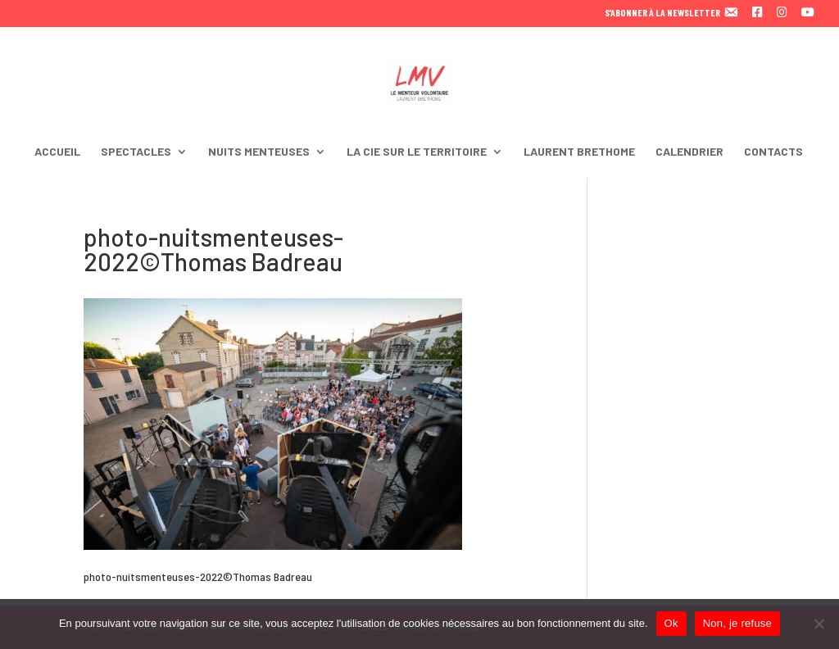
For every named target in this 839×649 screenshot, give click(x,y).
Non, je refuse (737, 623)
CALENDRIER (689, 152)
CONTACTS (773, 152)
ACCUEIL (57, 152)
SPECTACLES (136, 152)
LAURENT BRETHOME (579, 152)
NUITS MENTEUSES (259, 152)
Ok (671, 623)
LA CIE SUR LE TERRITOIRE (417, 152)
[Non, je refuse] (818, 623)
